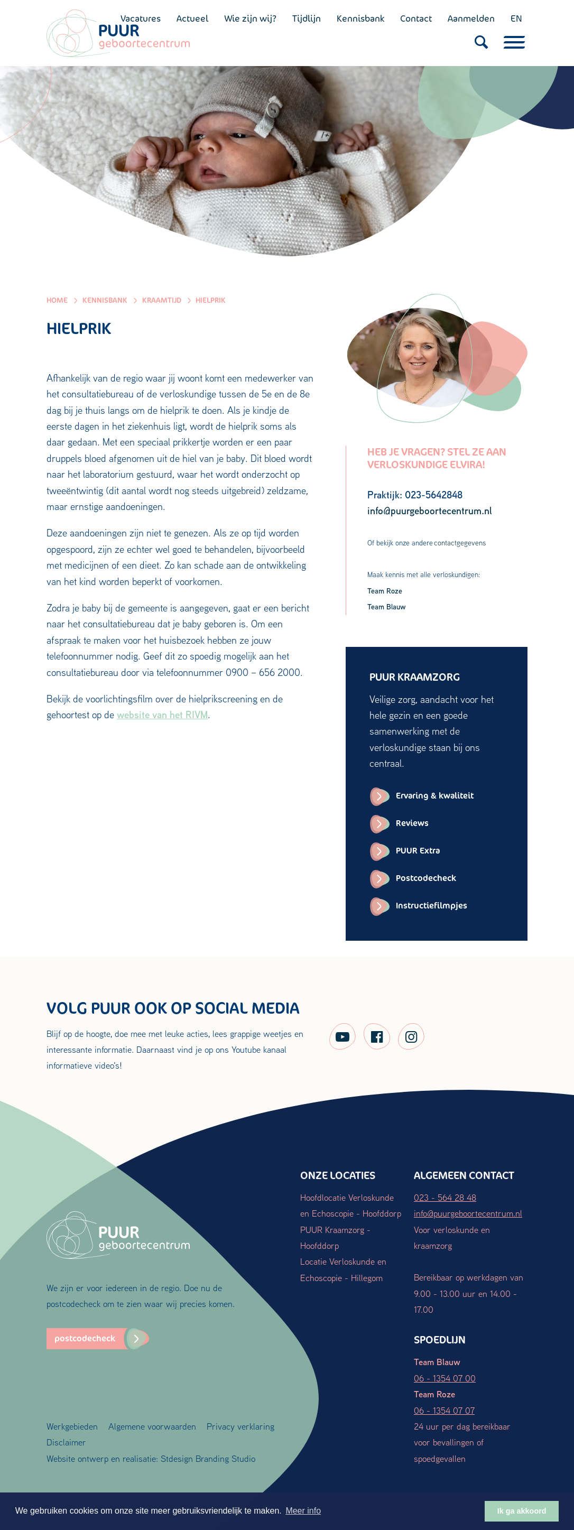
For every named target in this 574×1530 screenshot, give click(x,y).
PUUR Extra (418, 850)
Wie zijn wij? (250, 18)
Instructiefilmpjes (431, 905)
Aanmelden (471, 18)
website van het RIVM (162, 714)
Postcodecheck (426, 878)
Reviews (412, 823)
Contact (416, 18)
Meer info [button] (303, 1510)
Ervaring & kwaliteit (435, 795)
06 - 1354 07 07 (444, 1410)
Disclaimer (66, 1442)
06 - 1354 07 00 (445, 1378)
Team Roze (384, 591)
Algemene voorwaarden (152, 1426)
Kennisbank (360, 18)
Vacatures (141, 18)
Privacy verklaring (240, 1426)
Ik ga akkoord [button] (522, 1511)
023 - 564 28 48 (445, 1197)
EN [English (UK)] (516, 18)
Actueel (192, 18)
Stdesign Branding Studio (208, 1458)
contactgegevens (460, 543)
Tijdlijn (306, 18)
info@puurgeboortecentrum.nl (468, 1213)
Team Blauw (386, 606)
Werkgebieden (72, 1426)
